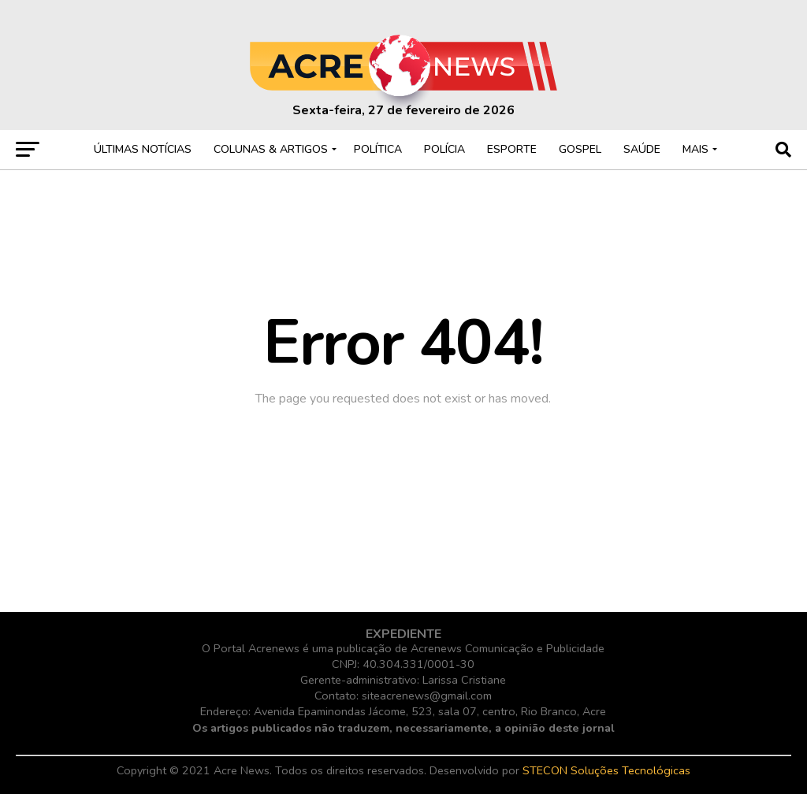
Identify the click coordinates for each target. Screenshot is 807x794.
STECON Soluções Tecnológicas (606, 770)
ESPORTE (512, 149)
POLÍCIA (444, 149)
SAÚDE (641, 149)
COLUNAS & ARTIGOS (271, 149)
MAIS (695, 149)
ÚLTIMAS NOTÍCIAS (143, 149)
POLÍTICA (378, 149)
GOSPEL (580, 149)
